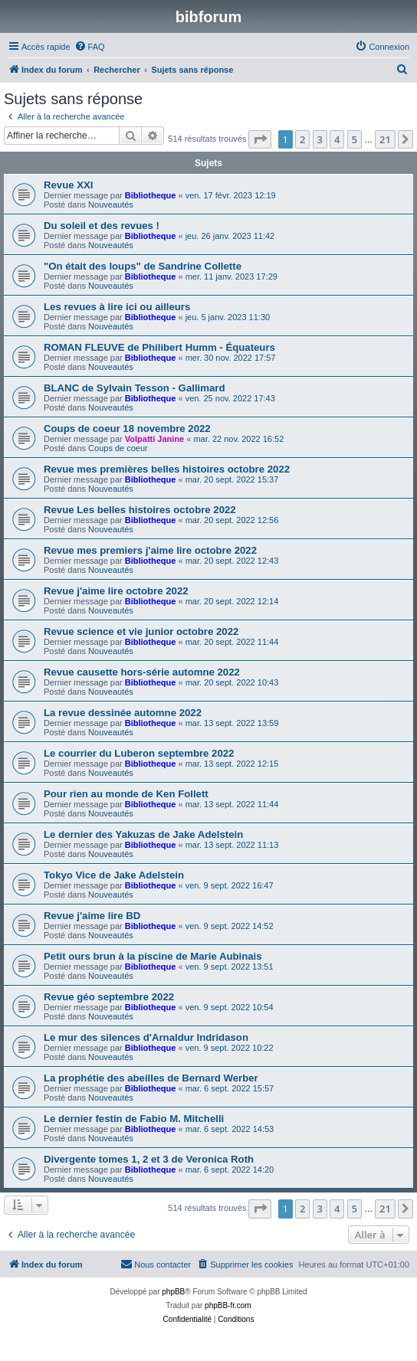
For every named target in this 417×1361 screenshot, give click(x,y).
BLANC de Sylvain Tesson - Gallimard (134, 388)
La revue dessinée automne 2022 (123, 712)
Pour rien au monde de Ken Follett (126, 794)
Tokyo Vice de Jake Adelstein (114, 875)
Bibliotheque (150, 195)
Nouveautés (110, 204)
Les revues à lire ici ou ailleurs (117, 306)
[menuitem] (89, 47)
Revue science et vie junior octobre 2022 (141, 631)
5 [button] (354, 139)
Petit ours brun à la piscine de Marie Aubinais (153, 956)
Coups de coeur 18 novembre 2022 (127, 428)
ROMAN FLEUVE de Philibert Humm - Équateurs (159, 347)
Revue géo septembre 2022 (109, 997)
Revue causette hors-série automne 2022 (142, 672)
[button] (259, 139)
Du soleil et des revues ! (101, 225)
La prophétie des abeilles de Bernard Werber (151, 1078)
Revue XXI (69, 185)
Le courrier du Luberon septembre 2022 (139, 753)
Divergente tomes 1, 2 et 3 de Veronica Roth (149, 1159)
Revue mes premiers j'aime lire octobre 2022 (150, 550)
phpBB (173, 1291)
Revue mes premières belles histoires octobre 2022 (167, 469)
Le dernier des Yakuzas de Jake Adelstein (143, 834)
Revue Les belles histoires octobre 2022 (140, 509)
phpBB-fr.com (228, 1305)
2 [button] (302, 139)
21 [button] (385, 139)
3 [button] (320, 139)
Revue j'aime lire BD (92, 915)
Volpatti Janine (154, 438)
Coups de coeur (118, 448)
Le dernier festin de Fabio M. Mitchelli (134, 1118)
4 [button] (337, 139)
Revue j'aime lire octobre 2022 (116, 591)
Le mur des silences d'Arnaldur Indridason (146, 1037)
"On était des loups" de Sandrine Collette (142, 266)
